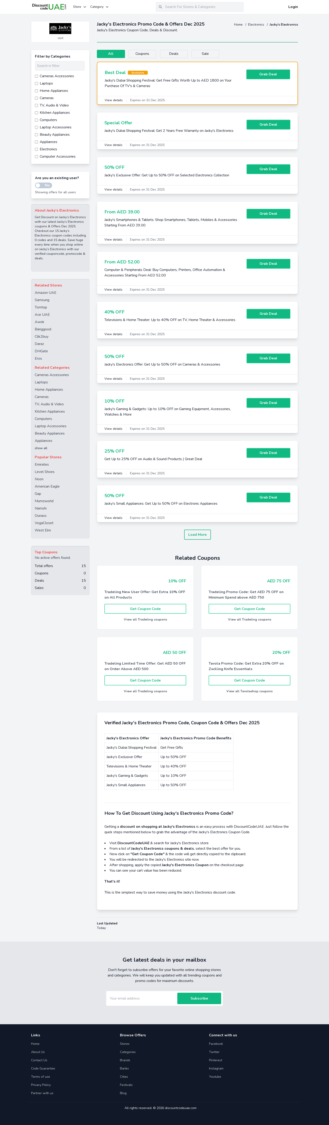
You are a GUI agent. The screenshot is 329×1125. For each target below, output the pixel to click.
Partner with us (42, 1093)
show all (41, 448)
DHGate (41, 351)
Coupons (144, 53)
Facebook (216, 1044)
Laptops (41, 382)
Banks (124, 1068)
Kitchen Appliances (50, 411)
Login (293, 6)
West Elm (43, 530)
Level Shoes (45, 471)
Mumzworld (44, 501)
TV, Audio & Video (49, 404)
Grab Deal (268, 74)
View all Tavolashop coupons (249, 691)
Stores (125, 1044)
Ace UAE (42, 314)
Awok (39, 321)
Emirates (42, 464)
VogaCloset (44, 522)
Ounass (41, 515)
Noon (39, 479)
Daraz (39, 343)
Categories (128, 1052)
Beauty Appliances (50, 433)
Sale (210, 53)
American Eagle (47, 486)
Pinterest (215, 1060)
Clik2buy (41, 336)
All (111, 53)
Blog (123, 1093)
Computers (43, 418)
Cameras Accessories (52, 374)
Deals (177, 53)
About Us (38, 1052)
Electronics (256, 24)
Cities (124, 1077)
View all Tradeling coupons (145, 620)
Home (239, 24)
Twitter (214, 1052)
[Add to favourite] (85, 25)
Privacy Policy (41, 1085)
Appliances (43, 440)
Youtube (215, 1077)
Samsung (42, 299)
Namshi (41, 508)
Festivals (126, 1085)
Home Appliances (49, 389)
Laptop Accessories (50, 426)
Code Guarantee (43, 1068)
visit (60, 38)
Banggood (43, 329)
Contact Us (39, 1060)
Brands (125, 1060)
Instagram (216, 1068)
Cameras (42, 396)
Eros (38, 358)
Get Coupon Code (145, 608)
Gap (38, 493)
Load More (197, 534)
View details (114, 100)
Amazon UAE (45, 292)
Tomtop (41, 307)
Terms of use (40, 1077)
